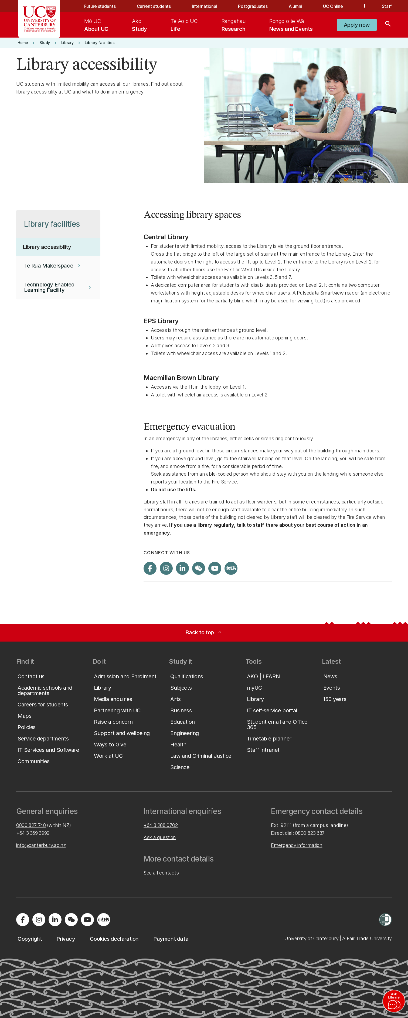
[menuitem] (96, 25)
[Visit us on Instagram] (166, 568)
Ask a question (160, 837)
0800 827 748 (31, 825)
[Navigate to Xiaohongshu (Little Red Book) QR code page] (231, 568)
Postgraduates (252, 6)
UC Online (333, 6)
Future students (99, 6)
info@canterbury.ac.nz (41, 845)
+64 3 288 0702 (161, 825)
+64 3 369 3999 (32, 833)
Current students (154, 6)
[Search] (388, 24)
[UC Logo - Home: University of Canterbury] (39, 19)
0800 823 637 (310, 833)
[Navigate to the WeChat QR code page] (198, 568)
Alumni (295, 6)
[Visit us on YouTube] (214, 568)
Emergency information (296, 845)
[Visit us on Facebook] (150, 568)
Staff (387, 6)
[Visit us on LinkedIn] (182, 568)
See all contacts (161, 873)
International (204, 6)
